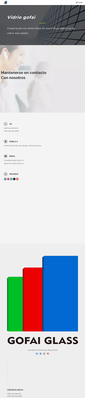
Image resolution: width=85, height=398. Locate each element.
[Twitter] (14, 179)
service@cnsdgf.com (16, 163)
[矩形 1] (42, 23)
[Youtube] (17, 179)
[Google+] (8, 179)
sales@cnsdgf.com (17, 160)
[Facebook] (5, 179)
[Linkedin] (11, 179)
